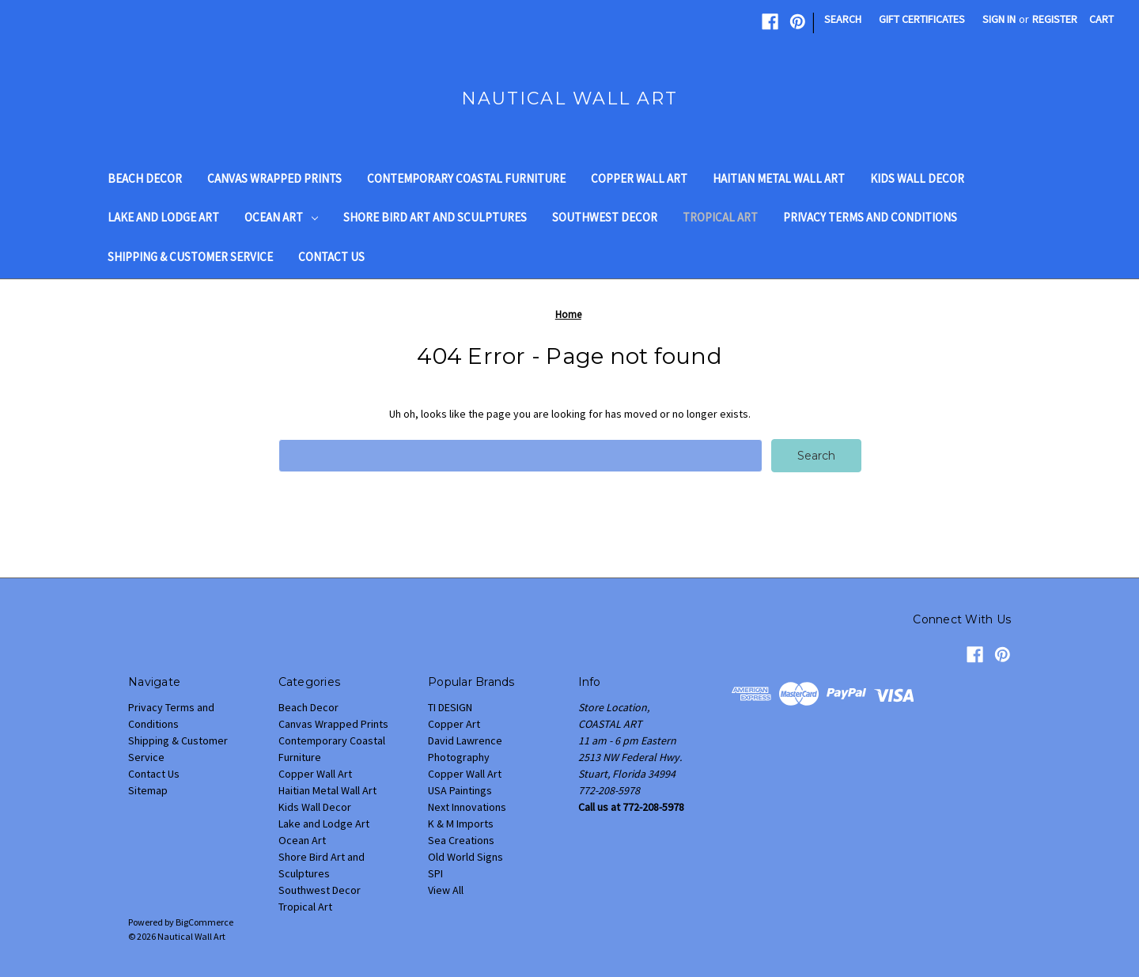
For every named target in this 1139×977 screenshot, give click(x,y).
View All (446, 890)
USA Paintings (460, 790)
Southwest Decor (604, 217)
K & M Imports (461, 823)
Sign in (999, 19)
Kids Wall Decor (917, 178)
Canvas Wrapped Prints (274, 178)
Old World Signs (465, 857)
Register (1054, 19)
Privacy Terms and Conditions (870, 217)
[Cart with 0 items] (1101, 19)
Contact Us (331, 256)
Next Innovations (467, 807)
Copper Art (454, 724)
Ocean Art (281, 217)
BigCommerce (204, 922)
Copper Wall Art (639, 178)
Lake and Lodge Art (163, 217)
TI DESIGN (450, 707)
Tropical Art (720, 217)
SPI (435, 873)
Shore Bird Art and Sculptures (435, 217)
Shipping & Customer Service (190, 256)
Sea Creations (461, 840)
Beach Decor (145, 178)
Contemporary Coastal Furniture (466, 178)
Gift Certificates (922, 19)
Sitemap (148, 790)
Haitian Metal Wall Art (779, 178)
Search (842, 19)
